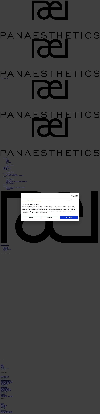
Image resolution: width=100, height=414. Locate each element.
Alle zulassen (69, 217)
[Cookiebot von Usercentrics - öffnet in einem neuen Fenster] (72, 196)
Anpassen (50, 217)
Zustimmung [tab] (30, 200)
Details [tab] (50, 200)
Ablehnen (31, 217)
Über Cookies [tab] (69, 200)
